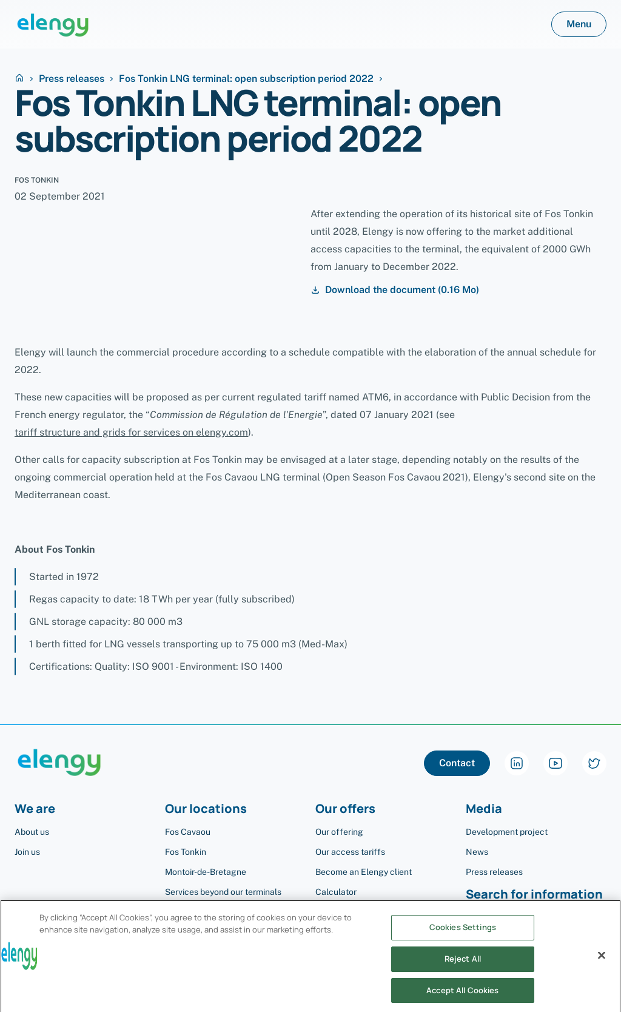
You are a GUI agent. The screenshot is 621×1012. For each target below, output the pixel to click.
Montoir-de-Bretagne (205, 872)
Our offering (339, 832)
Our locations (206, 809)
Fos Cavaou (187, 832)
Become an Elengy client (363, 872)
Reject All (463, 969)
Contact (457, 763)
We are (35, 809)
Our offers (345, 809)
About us (32, 832)
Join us (27, 852)
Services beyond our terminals (223, 892)
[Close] (601, 966)
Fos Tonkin (185, 852)
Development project (507, 832)
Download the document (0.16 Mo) (394, 290)
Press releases (71, 79)
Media (484, 809)
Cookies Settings (462, 938)
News (477, 852)
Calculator (336, 892)
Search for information (534, 894)
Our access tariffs (350, 852)
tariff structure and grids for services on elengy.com (131, 432)
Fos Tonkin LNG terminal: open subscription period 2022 (246, 79)
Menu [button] (578, 24)
